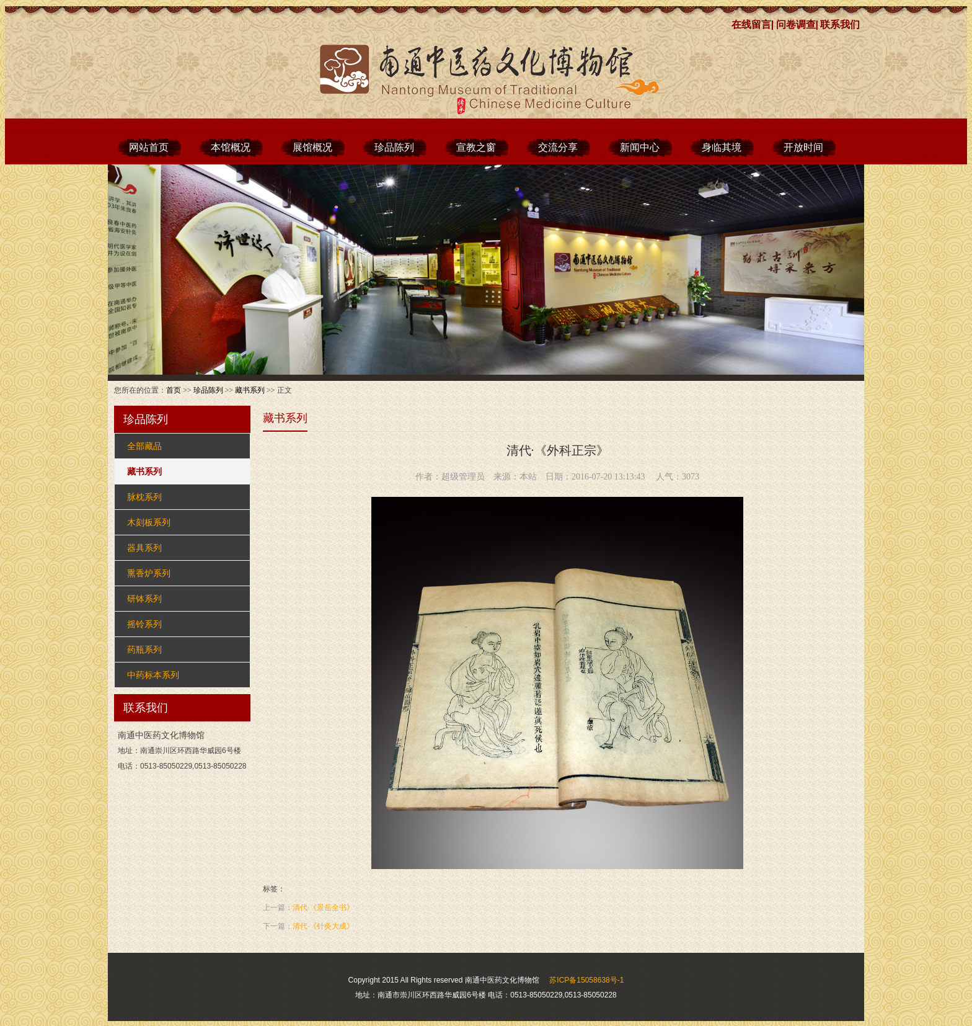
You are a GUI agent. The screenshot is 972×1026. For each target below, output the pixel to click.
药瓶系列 (144, 649)
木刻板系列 (148, 522)
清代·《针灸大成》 (323, 926)
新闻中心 (640, 147)
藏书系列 (250, 390)
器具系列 (144, 548)
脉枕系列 (144, 497)
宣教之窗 (476, 147)
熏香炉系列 (148, 573)
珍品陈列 (394, 147)
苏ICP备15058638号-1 (586, 980)
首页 (173, 390)
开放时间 (803, 147)
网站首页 (149, 147)
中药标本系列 (153, 675)
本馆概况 (230, 147)
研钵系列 (144, 599)
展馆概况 (312, 147)
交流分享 (558, 147)
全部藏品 (144, 446)
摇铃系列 (144, 624)
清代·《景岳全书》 (323, 907)
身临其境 (721, 147)
